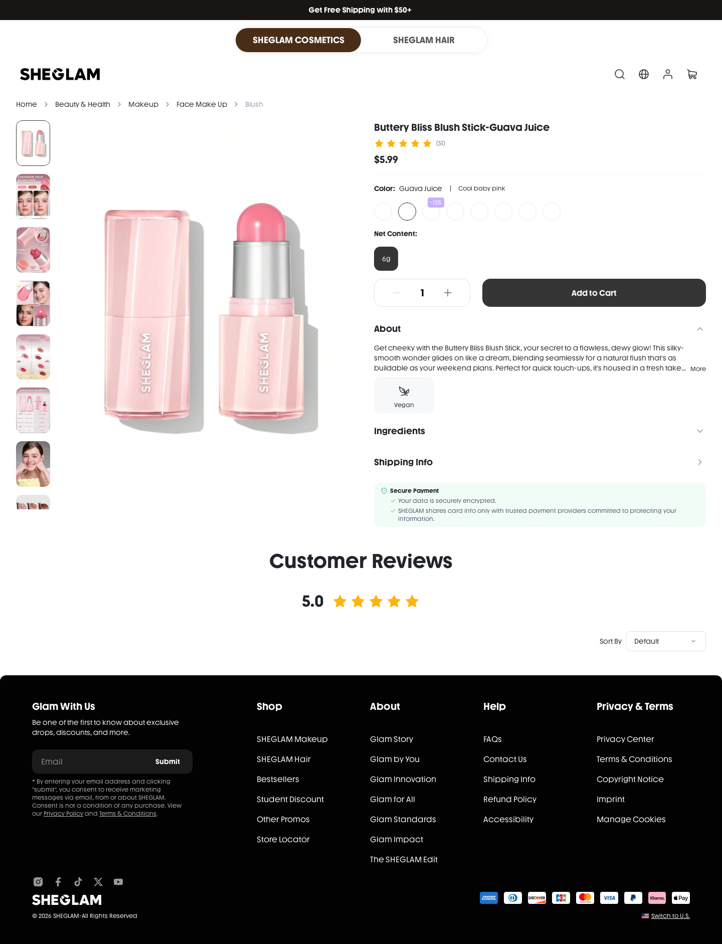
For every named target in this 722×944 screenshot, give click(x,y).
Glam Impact (396, 839)
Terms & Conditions (127, 813)
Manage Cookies (631, 819)
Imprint (611, 799)
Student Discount (290, 799)
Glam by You (395, 759)
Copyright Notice (630, 779)
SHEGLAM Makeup (292, 739)
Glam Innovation (403, 779)
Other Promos (283, 819)
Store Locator (283, 839)
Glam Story (391, 739)
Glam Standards (403, 819)
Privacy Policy (63, 813)
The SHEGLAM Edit (404, 859)
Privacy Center (625, 739)
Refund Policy (509, 799)
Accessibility (508, 819)
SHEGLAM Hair (284, 759)
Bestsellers (278, 779)
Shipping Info (509, 779)
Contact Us (505, 759)
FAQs (492, 739)
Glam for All (392, 799)
